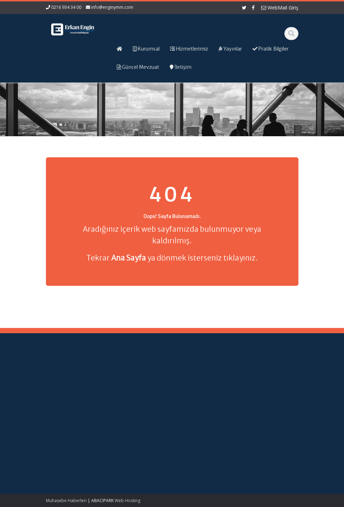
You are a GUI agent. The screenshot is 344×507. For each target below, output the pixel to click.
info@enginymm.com (112, 7)
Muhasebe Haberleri (66, 500)
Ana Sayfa (197, 372)
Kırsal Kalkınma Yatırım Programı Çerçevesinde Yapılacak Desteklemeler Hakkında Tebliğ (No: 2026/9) (62, 447)
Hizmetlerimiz (200, 385)
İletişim (193, 398)
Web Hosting (127, 500)
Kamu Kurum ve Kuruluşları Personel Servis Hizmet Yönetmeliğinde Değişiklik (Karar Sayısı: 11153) (62, 395)
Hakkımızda (198, 378)
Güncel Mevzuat (203, 392)
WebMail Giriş (279, 7)
